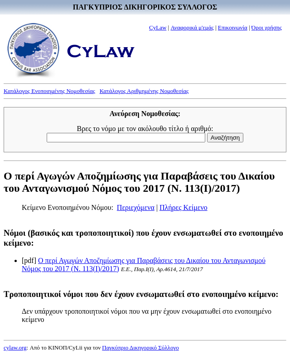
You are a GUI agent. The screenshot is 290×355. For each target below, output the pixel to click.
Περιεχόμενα (136, 207)
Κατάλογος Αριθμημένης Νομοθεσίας (144, 91)
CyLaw (157, 27)
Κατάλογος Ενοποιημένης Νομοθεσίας (49, 91)
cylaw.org (15, 347)
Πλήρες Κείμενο (184, 207)
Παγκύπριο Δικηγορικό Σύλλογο (140, 347)
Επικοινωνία (232, 27)
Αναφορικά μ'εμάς (191, 27)
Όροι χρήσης (266, 27)
